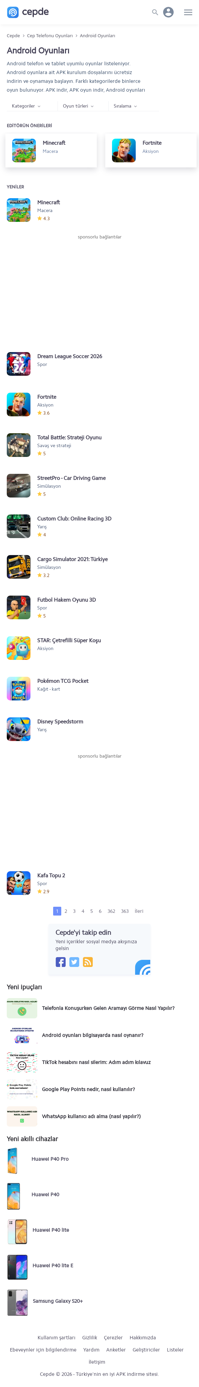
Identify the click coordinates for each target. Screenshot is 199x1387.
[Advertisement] (99, 291)
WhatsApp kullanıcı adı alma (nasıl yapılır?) (91, 1116)
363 (125, 911)
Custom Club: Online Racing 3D (74, 518)
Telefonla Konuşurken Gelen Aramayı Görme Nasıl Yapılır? (108, 1008)
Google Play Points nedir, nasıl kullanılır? (88, 1089)
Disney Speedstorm (60, 721)
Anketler (116, 1350)
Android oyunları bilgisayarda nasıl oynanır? (92, 1035)
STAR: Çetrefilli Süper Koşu (69, 640)
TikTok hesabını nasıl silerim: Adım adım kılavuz (96, 1062)
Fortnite (46, 397)
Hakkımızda (143, 1338)
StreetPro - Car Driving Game (71, 478)
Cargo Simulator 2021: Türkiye (72, 559)
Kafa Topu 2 (51, 875)
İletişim (97, 1362)
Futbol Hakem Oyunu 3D (66, 600)
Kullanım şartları (56, 1338)
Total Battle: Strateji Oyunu (69, 437)
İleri (139, 911)
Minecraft (48, 202)
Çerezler (113, 1338)
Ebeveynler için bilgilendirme (43, 1350)
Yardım (91, 1350)
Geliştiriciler (146, 1350)
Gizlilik (89, 1338)
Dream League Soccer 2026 (69, 356)
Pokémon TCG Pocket (62, 681)
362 (111, 911)
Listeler (175, 1350)
